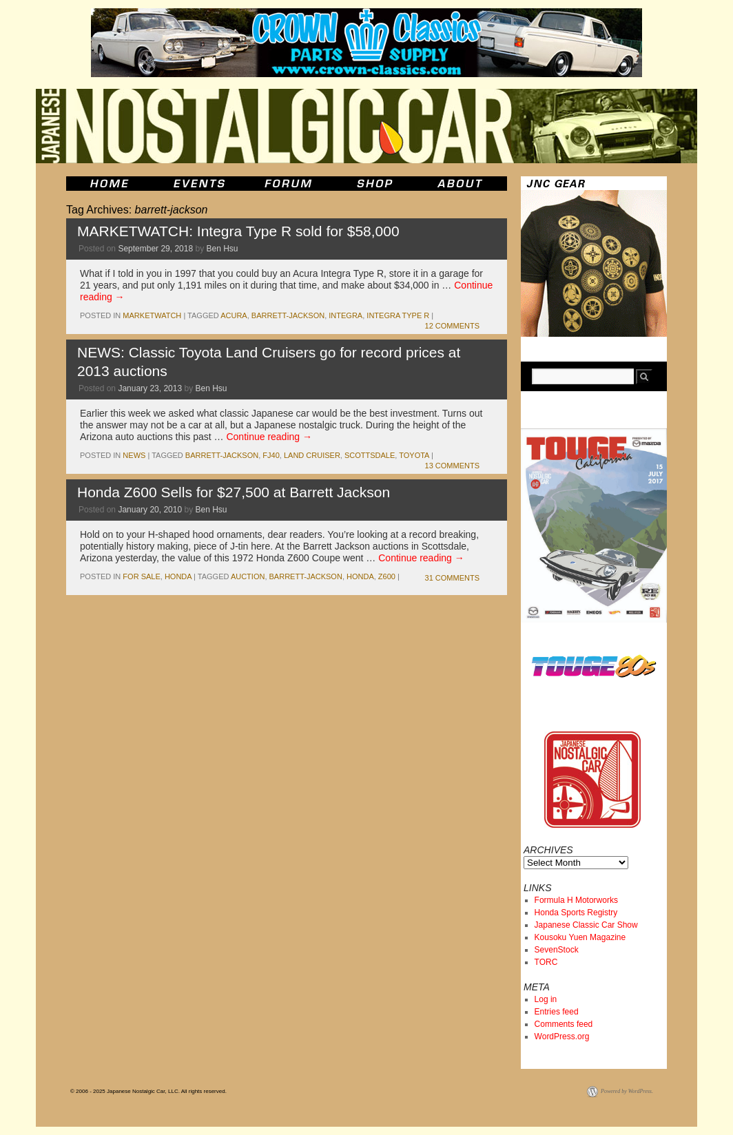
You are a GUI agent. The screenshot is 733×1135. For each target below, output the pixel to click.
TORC (546, 962)
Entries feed (557, 1012)
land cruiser (312, 455)
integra (345, 315)
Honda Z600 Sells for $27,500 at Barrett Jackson (233, 492)
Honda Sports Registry (576, 912)
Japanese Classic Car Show (586, 925)
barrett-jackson (287, 315)
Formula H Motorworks (576, 900)
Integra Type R (397, 315)
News (134, 455)
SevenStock (557, 950)
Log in (546, 999)
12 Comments (452, 326)
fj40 (270, 455)
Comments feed (564, 1024)
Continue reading (269, 436)
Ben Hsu (222, 248)
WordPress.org (562, 1036)
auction (248, 576)
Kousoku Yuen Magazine (580, 937)
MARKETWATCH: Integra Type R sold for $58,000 (238, 231)
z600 (386, 576)
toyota (414, 455)
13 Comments (452, 465)
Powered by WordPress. (627, 1091)
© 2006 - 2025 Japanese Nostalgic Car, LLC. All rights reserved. (148, 1091)
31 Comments (452, 578)
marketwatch (152, 315)
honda (178, 576)
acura (233, 315)
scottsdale (369, 455)
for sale (141, 576)
